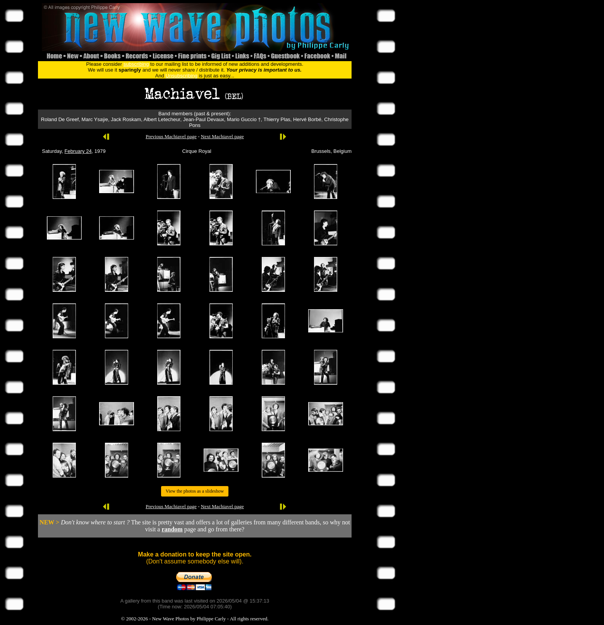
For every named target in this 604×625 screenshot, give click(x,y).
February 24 (78, 151)
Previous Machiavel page (171, 136)
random (171, 529)
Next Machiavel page (222, 136)
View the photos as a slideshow (195, 491)
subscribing (136, 64)
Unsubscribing (181, 76)
